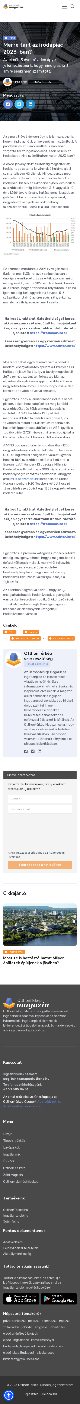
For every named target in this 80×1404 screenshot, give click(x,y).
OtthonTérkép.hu (15, 1210)
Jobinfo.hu (11, 1221)
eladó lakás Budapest (18, 1353)
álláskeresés (45, 1353)
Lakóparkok (11, 1147)
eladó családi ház (50, 1346)
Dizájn (7, 1134)
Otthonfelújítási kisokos (20, 1182)
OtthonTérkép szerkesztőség (38, 656)
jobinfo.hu (57, 1327)
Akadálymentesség (17, 1254)
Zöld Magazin (13, 1175)
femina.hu (49, 1321)
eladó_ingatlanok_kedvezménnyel (28, 1340)
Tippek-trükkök (14, 1141)
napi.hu (31, 632)
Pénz (10, 37)
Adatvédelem (13, 1242)
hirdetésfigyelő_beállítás (21, 1359)
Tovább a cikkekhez (37, 664)
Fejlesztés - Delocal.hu (40, 1394)
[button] (72, 7)
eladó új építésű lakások (20, 1333)
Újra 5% (8, 1161)
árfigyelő (41, 1327)
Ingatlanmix (14, 951)
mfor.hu (33, 1321)
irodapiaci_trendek (25, 638)
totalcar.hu (11, 1327)
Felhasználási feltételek (20, 1248)
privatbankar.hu (14, 1321)
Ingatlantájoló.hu (15, 1215)
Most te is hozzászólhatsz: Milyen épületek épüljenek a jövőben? (33, 960)
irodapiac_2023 (61, 638)
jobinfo (27, 1327)
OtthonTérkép (28, 1385)
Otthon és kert (14, 1168)
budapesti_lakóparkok (19, 1346)
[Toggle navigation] (64, 7)
